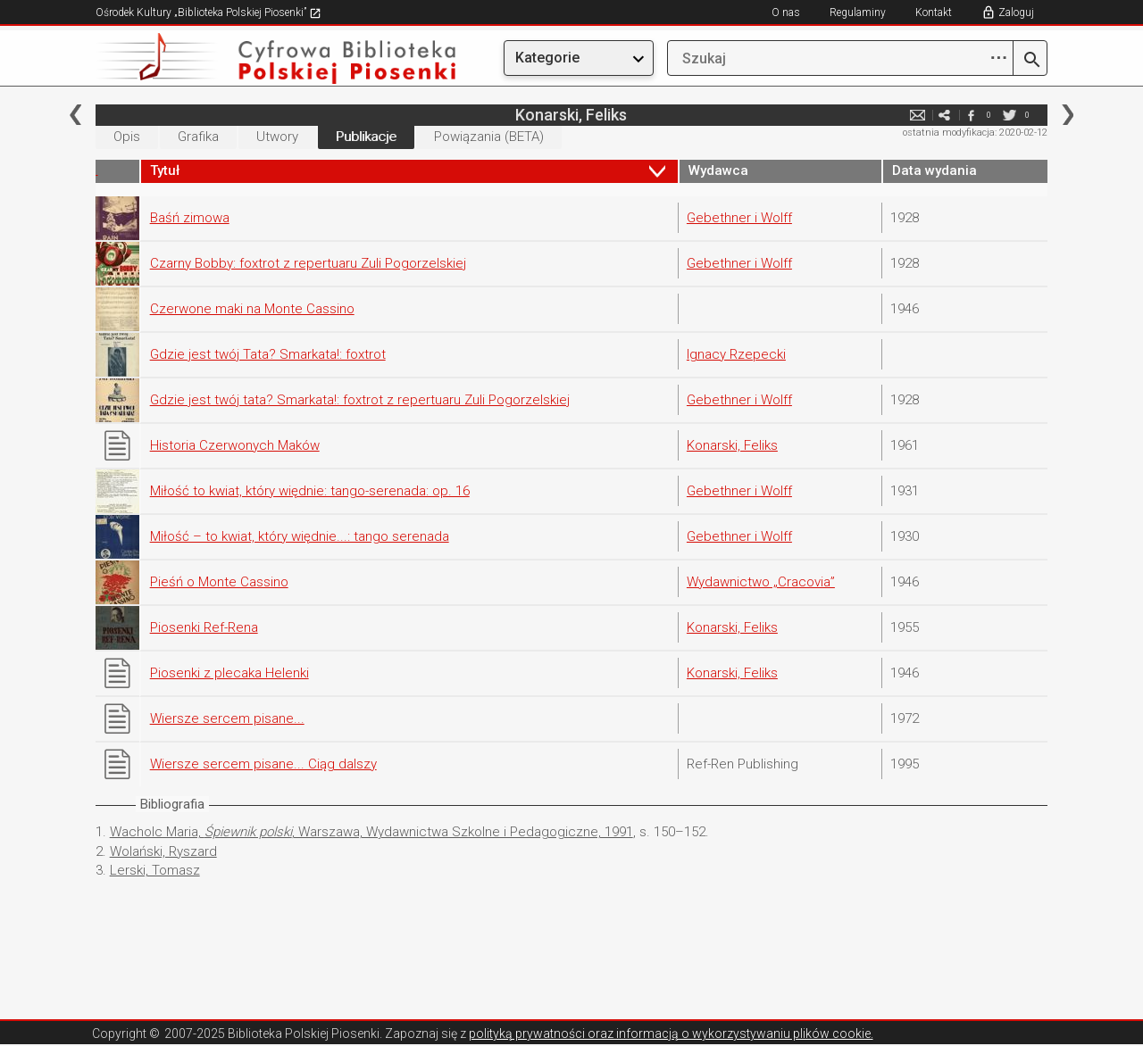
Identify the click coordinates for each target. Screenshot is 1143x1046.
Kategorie (547, 57)
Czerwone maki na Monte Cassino (252, 309)
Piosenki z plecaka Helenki (229, 673)
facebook (971, 114)
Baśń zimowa (189, 218)
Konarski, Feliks (732, 445)
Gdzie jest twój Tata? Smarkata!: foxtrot (268, 354)
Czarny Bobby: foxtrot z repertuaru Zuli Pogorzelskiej (308, 263)
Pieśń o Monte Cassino (219, 582)
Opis (126, 137)
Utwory (277, 137)
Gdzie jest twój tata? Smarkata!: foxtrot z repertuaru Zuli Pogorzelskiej (360, 400)
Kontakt (933, 12)
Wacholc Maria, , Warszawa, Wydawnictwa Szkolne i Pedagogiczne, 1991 (371, 832)
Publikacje (366, 137)
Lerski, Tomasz (155, 870)
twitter (1009, 114)
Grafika (198, 137)
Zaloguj (1016, 12)
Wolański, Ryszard (163, 851)
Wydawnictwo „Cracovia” (761, 582)
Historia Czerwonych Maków (235, 445)
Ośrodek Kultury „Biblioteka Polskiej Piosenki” (208, 12)
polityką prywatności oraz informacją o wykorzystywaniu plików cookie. (671, 1033)
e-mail (917, 114)
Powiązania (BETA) (489, 137)
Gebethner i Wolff (739, 218)
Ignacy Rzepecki (736, 354)
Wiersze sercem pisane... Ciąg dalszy (263, 764)
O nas (786, 12)
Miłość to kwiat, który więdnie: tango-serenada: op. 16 (310, 491)
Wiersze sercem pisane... (227, 718)
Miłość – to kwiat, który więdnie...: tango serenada (299, 536)
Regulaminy (858, 12)
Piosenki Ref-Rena (204, 627)
